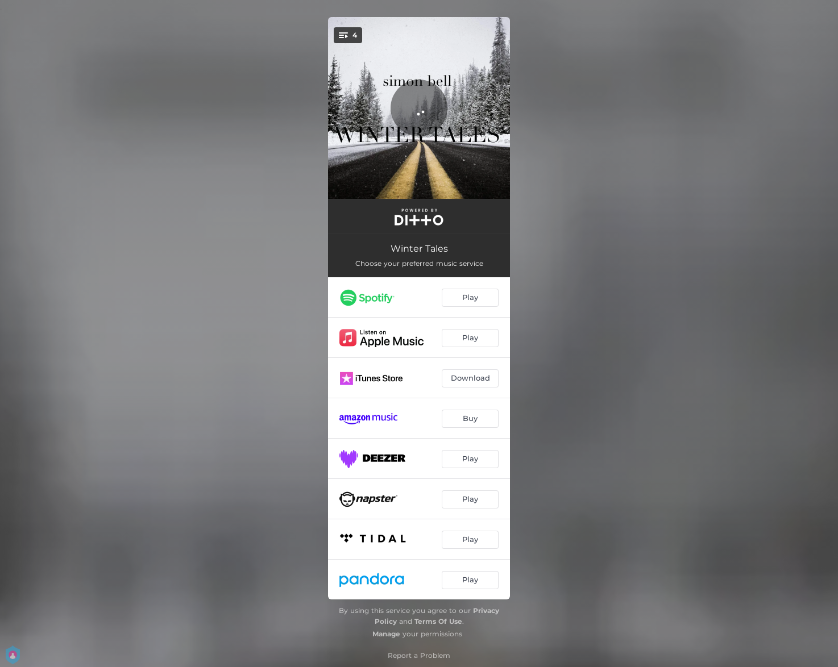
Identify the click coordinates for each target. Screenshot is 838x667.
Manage (386, 634)
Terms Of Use (438, 621)
